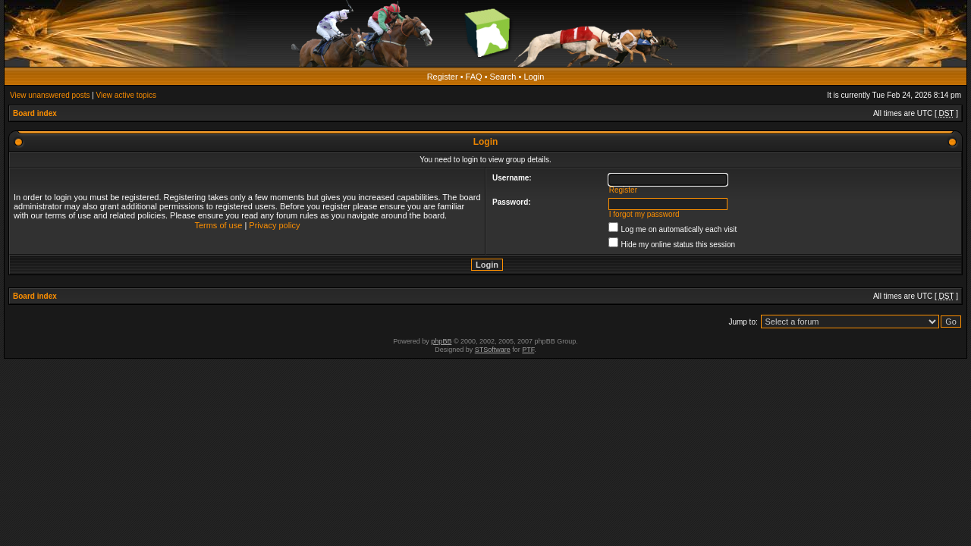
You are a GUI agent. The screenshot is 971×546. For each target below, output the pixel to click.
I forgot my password (644, 214)
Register (442, 76)
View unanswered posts (50, 95)
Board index (35, 113)
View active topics (126, 95)
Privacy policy (274, 225)
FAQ (474, 76)
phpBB (441, 341)
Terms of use (218, 225)
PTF (528, 349)
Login (533, 76)
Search (503, 76)
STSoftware (493, 349)
